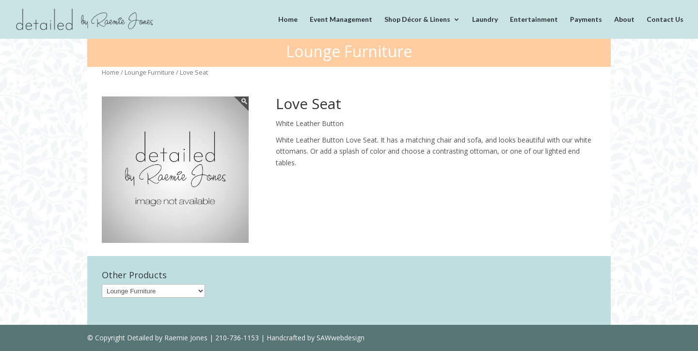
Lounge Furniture (149, 72)
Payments (586, 19)
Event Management (341, 19)
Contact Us (665, 19)
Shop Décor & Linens (417, 19)
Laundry (485, 19)
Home (288, 19)
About (624, 19)
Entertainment (534, 19)
